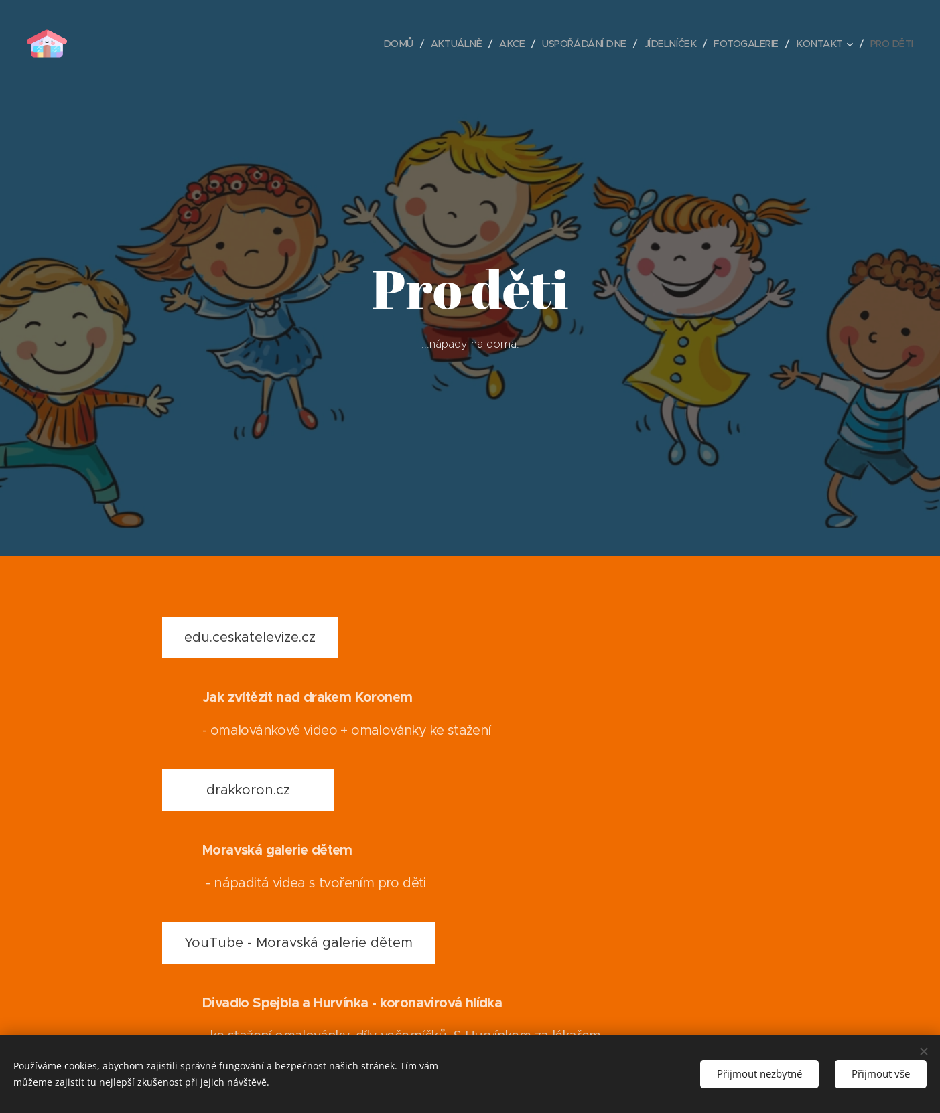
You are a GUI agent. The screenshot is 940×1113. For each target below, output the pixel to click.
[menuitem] (382, 43)
